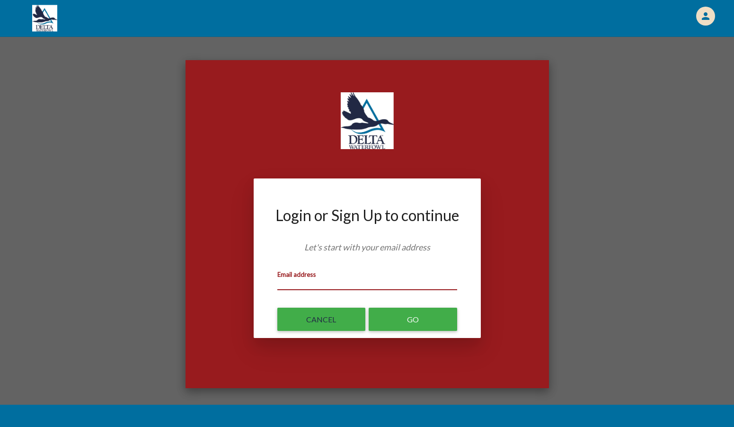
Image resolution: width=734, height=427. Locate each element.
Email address (296, 274)
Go (413, 319)
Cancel (321, 319)
